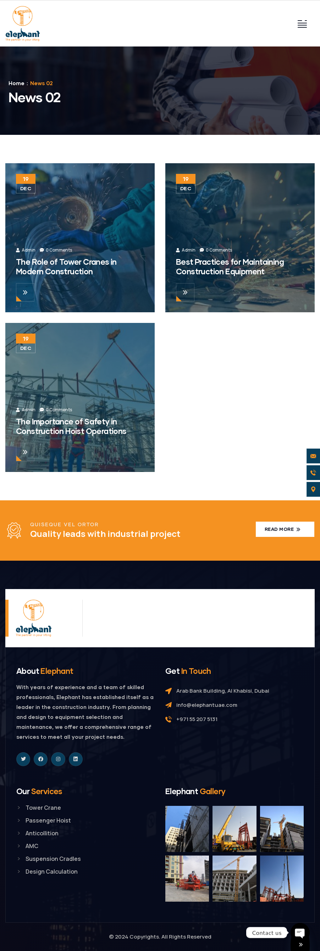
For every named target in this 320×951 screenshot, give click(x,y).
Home (16, 83)
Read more (280, 529)
